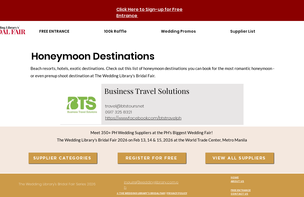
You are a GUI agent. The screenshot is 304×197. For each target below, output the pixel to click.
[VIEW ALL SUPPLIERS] (239, 158)
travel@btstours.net (124, 106)
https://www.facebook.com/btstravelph (143, 118)
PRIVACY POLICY (177, 193)
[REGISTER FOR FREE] (152, 158)
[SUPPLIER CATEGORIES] (63, 158)
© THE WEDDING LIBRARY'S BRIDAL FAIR (141, 193)
